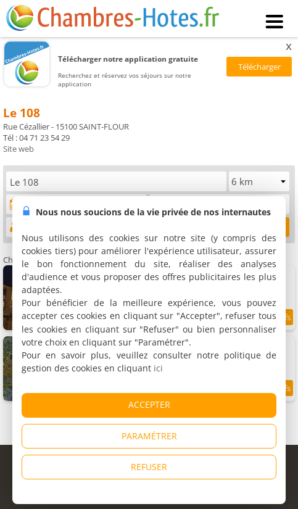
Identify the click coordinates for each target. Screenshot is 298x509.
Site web (18, 148)
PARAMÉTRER (149, 436)
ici (158, 368)
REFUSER (149, 467)
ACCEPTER (149, 404)
